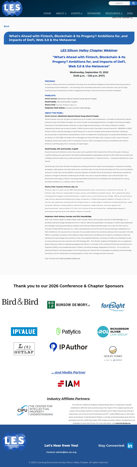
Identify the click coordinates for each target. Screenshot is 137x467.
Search (132, 3)
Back (6, 26)
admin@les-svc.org (66, 452)
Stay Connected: (111, 445)
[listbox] (122, 17)
